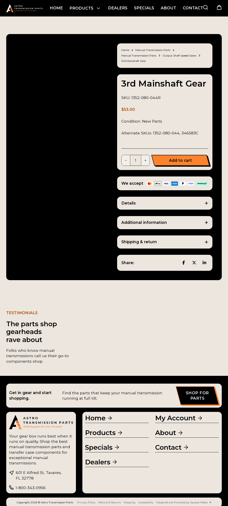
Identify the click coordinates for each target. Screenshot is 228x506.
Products (81, 8)
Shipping (129, 502)
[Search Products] (205, 7)
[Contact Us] (172, 447)
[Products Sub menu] (98, 8)
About (168, 8)
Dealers (117, 8)
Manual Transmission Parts (152, 50)
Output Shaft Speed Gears (179, 55)
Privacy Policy (86, 502)
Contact (193, 8)
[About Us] (169, 432)
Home (56, 8)
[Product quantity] (135, 160)
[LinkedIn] (204, 263)
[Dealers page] (101, 462)
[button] (164, 203)
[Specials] (102, 447)
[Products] (104, 432)
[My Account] (179, 418)
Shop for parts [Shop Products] (197, 396)
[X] (194, 263)
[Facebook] (183, 263)
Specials (144, 8)
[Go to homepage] (24, 8)
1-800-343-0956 (31, 487)
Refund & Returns (109, 502)
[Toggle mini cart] (219, 7)
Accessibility (145, 502)
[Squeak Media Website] (184, 502)
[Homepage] (99, 418)
